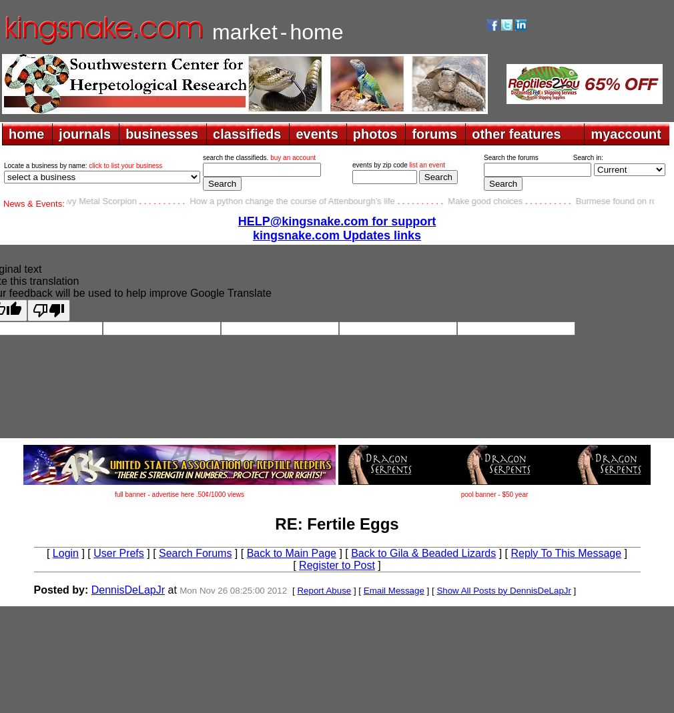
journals (85, 134)
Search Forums (195, 553)
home (26, 134)
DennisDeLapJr (128, 590)
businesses (161, 134)
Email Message (394, 591)
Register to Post (337, 565)
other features (516, 134)
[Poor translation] (48, 310)
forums (434, 134)
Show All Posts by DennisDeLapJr (503, 591)
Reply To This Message (566, 553)
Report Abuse (324, 591)
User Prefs (118, 553)
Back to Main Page (291, 553)
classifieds (247, 134)
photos (375, 134)
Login (66, 553)
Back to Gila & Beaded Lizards (423, 553)
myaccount (626, 134)
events (317, 134)
